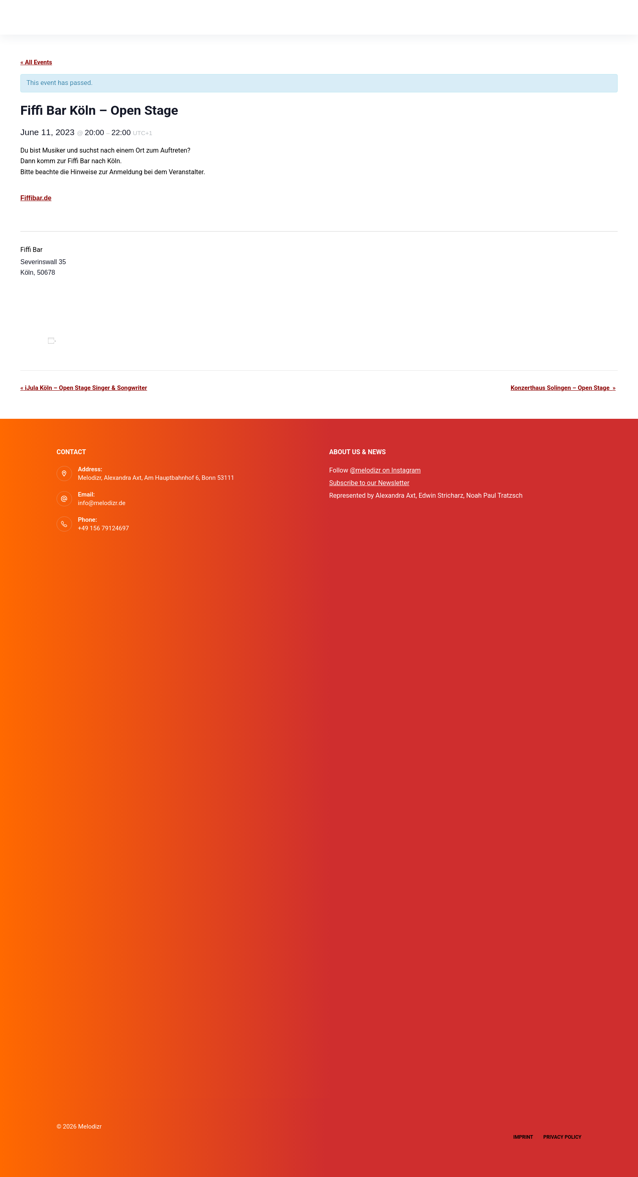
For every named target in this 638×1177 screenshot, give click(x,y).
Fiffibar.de (35, 198)
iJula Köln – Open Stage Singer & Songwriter (83, 388)
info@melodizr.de (102, 503)
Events (114, 17)
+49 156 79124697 (103, 528)
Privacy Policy (562, 1137)
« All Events (36, 62)
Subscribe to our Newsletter (369, 483)
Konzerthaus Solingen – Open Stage (563, 388)
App (78, 17)
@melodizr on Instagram (385, 470)
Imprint (523, 1137)
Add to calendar (83, 341)
